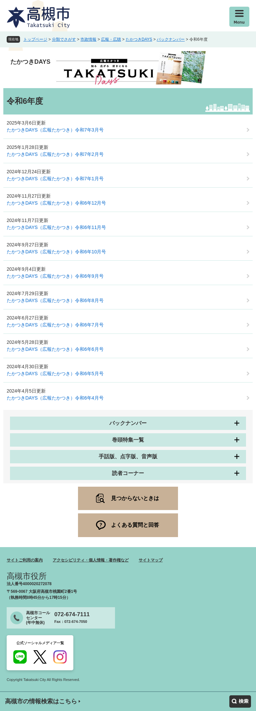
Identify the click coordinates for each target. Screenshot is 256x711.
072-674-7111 (72, 614)
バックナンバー (171, 39)
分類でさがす (64, 39)
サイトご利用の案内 (25, 560)
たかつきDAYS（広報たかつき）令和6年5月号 (55, 373)
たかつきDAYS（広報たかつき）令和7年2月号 (55, 154)
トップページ (35, 39)
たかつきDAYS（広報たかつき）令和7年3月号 (55, 130)
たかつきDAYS (139, 39)
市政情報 (88, 39)
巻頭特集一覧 (128, 440)
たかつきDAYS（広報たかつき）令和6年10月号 (56, 251)
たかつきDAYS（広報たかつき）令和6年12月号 (56, 203)
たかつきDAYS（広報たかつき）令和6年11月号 (56, 227)
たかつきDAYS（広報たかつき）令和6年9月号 (55, 276)
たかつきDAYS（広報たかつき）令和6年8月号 (55, 300)
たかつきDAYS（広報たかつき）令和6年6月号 (55, 349)
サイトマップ (151, 560)
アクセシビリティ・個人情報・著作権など (91, 560)
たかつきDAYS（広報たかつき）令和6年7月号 (55, 324)
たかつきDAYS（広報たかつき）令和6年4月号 (55, 398)
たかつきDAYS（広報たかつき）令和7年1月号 (55, 178)
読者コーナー (128, 473)
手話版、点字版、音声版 (128, 456)
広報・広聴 (111, 39)
